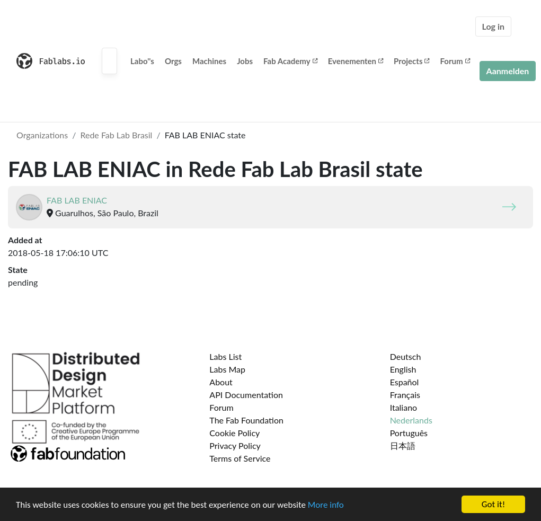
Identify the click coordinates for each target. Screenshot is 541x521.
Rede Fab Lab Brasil (116, 135)
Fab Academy (290, 61)
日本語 (402, 445)
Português (409, 433)
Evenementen (355, 61)
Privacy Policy (235, 445)
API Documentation (246, 395)
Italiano (404, 407)
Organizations (42, 135)
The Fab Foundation (246, 420)
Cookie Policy (234, 433)
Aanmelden (507, 71)
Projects (411, 61)
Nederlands (411, 420)
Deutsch (405, 356)
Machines (209, 61)
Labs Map (227, 369)
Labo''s (142, 61)
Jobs (245, 61)
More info (326, 505)
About (221, 382)
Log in (493, 26)
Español (404, 382)
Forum (454, 61)
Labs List (225, 356)
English (403, 369)
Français (405, 395)
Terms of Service (239, 458)
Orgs (173, 61)
